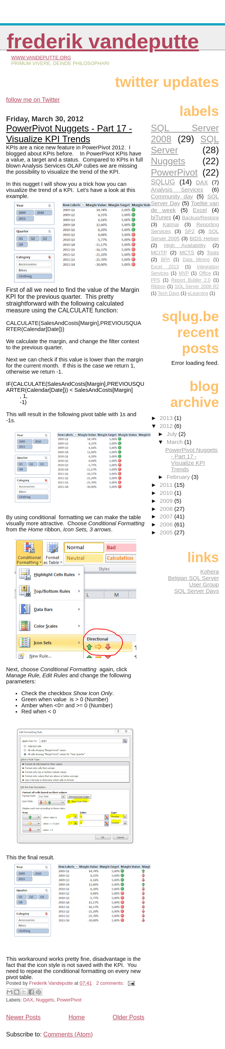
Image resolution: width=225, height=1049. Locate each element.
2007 (167, 516)
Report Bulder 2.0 (191, 280)
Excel (200, 210)
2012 (167, 426)
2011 (167, 485)
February (179, 477)
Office (205, 273)
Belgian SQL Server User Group (193, 581)
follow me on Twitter (33, 100)
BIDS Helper (204, 238)
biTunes (161, 217)
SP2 (190, 231)
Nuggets (45, 1000)
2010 (167, 493)
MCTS (187, 252)
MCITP (159, 252)
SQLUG (163, 182)
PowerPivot (69, 1000)
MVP (184, 273)
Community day (172, 196)
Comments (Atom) (68, 1034)
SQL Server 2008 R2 (197, 286)
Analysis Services (177, 189)
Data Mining (196, 259)
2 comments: (111, 983)
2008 (167, 508)
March (175, 442)
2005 (167, 532)
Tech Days (168, 293)
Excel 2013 (165, 266)
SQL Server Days (196, 591)
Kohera (209, 571)
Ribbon (158, 286)
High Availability (185, 245)
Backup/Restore (200, 217)
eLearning (198, 293)
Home (77, 1017)
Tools (213, 252)
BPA (165, 259)
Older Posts (129, 1017)
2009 (167, 501)
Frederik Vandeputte (103, 41)
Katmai (171, 224)
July (173, 434)
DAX (28, 1000)
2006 (167, 524)
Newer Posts (23, 1017)
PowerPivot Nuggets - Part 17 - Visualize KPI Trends (69, 133)
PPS (155, 280)
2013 (167, 418)
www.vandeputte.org (41, 57)
